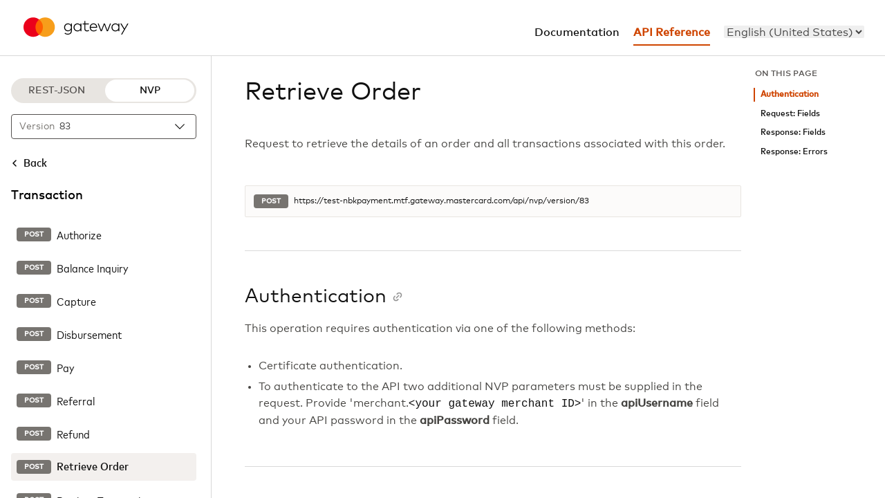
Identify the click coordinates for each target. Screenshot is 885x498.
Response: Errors (794, 151)
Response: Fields (793, 132)
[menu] (794, 32)
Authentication (790, 94)
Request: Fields (790, 113)
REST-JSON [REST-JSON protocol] (56, 90)
